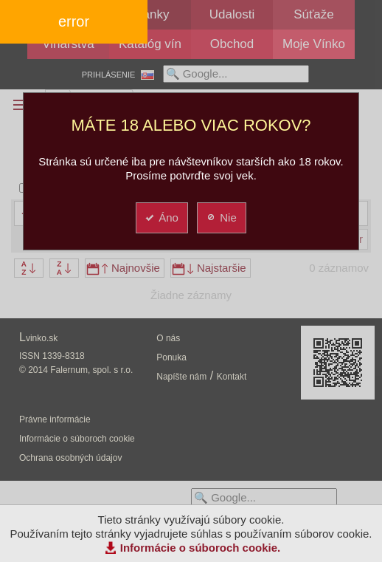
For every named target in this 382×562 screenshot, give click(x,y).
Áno (161, 217)
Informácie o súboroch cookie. (200, 547)
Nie (221, 217)
